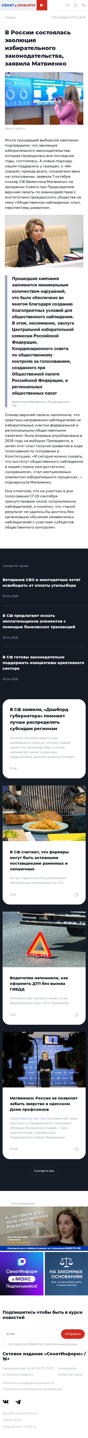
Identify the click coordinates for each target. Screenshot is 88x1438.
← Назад (9, 17)
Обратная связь (70, 1374)
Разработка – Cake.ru (19, 1426)
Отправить (73, 1334)
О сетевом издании (18, 1374)
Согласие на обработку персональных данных (42, 1344)
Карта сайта (12, 1419)
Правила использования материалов (32, 1389)
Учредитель (66, 1368)
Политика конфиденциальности (28, 1383)
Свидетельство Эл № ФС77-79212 (28, 1368)
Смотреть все (44, 1171)
